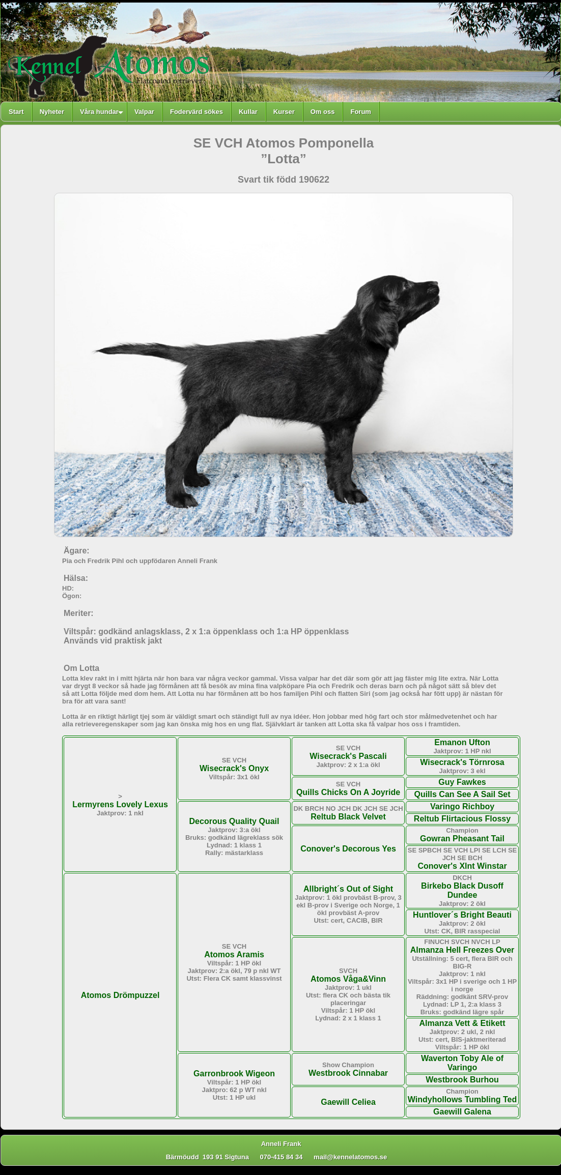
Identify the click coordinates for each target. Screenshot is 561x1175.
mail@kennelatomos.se (355, 1157)
